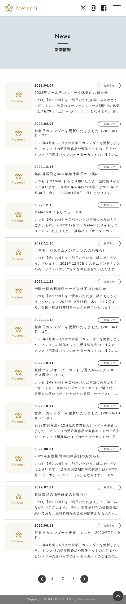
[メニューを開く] (116, 8)
